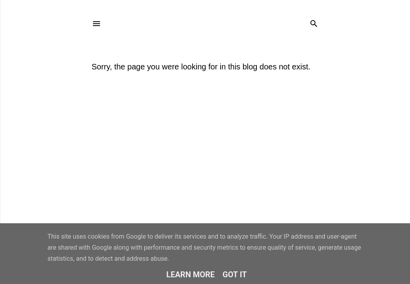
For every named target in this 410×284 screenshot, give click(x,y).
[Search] (314, 22)
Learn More (190, 274)
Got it (235, 274)
